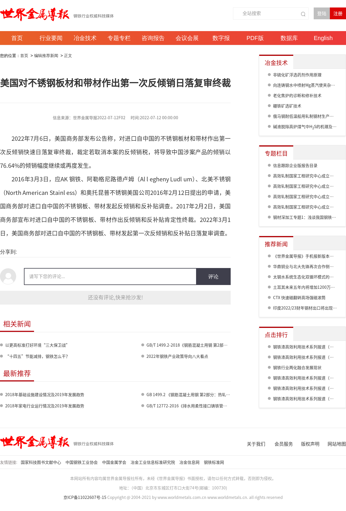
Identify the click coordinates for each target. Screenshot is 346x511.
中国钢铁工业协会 (82, 462)
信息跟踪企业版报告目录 (295, 166)
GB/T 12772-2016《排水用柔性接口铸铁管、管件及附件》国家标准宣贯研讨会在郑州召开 (227, 406)
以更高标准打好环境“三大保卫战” (37, 345)
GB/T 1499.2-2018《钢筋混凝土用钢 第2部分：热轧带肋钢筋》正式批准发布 (215, 345)
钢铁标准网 (214, 462)
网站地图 (337, 444)
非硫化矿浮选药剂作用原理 (297, 75)
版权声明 (310, 444)
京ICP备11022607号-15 (84, 497)
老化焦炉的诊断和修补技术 (297, 96)
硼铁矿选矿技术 (287, 106)
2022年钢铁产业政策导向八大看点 (177, 356)
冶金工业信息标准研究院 (153, 462)
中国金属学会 (114, 462)
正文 (68, 55)
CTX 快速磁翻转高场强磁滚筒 (299, 298)
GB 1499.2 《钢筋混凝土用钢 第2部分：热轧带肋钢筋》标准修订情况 (208, 395)
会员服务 (283, 444)
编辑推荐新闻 (46, 55)
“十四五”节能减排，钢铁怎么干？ (37, 356)
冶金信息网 (189, 462)
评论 (213, 277)
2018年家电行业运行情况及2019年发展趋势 (44, 406)
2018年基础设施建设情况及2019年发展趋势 (44, 395)
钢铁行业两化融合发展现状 (297, 368)
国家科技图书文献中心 (41, 462)
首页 (24, 55)
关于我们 (256, 444)
